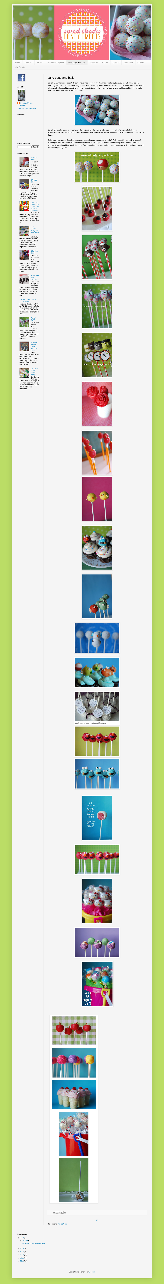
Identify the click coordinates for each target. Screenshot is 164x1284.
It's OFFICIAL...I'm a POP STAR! (28, 301)
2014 (22, 1248)
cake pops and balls (76, 63)
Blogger (92, 1272)
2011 (22, 1258)
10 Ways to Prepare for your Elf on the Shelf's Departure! (35, 206)
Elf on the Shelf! (34, 252)
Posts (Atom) (62, 1224)
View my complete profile (26, 108)
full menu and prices (55, 63)
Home (17, 63)
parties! (40, 63)
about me (28, 63)
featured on (128, 63)
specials (115, 63)
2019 (22, 1238)
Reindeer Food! (34, 159)
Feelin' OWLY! (33, 319)
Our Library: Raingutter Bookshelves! (35, 231)
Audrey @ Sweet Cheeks (26, 104)
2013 (22, 1251)
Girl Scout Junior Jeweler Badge (34, 372)
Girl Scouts (20, 67)
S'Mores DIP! (34, 181)
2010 (22, 1261)
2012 (22, 1255)
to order (105, 63)
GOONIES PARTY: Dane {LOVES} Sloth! (34, 346)
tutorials (140, 63)
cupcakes (94, 63)
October (25, 1241)
